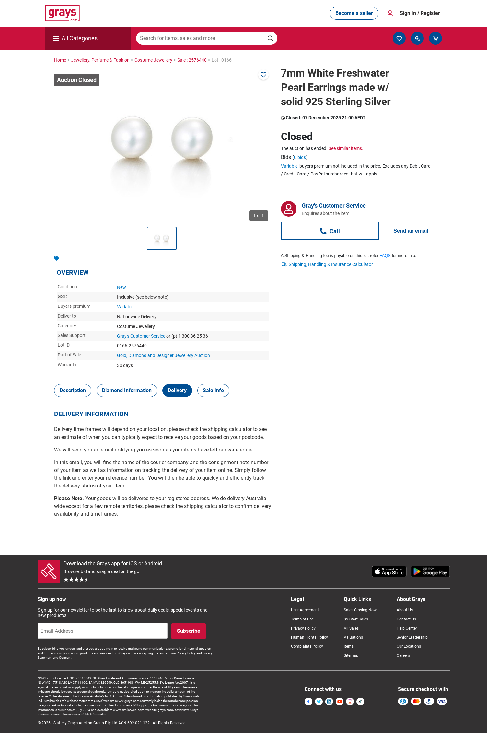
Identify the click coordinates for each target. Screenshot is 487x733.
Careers (403, 655)
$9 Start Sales (356, 619)
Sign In (420, 13)
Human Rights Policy (309, 637)
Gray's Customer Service (141, 336)
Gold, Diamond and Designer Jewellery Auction (163, 355)
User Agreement (305, 610)
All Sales (351, 628)
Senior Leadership (412, 637)
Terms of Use (302, 619)
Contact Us (406, 619)
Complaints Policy (307, 646)
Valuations (353, 637)
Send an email (410, 231)
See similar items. (346, 148)
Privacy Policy (303, 628)
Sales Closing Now (360, 610)
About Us (405, 610)
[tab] (72, 390)
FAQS (385, 255)
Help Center (407, 628)
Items (349, 646)
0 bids (300, 157)
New (121, 287)
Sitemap (351, 655)
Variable (125, 306)
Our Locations (409, 646)
